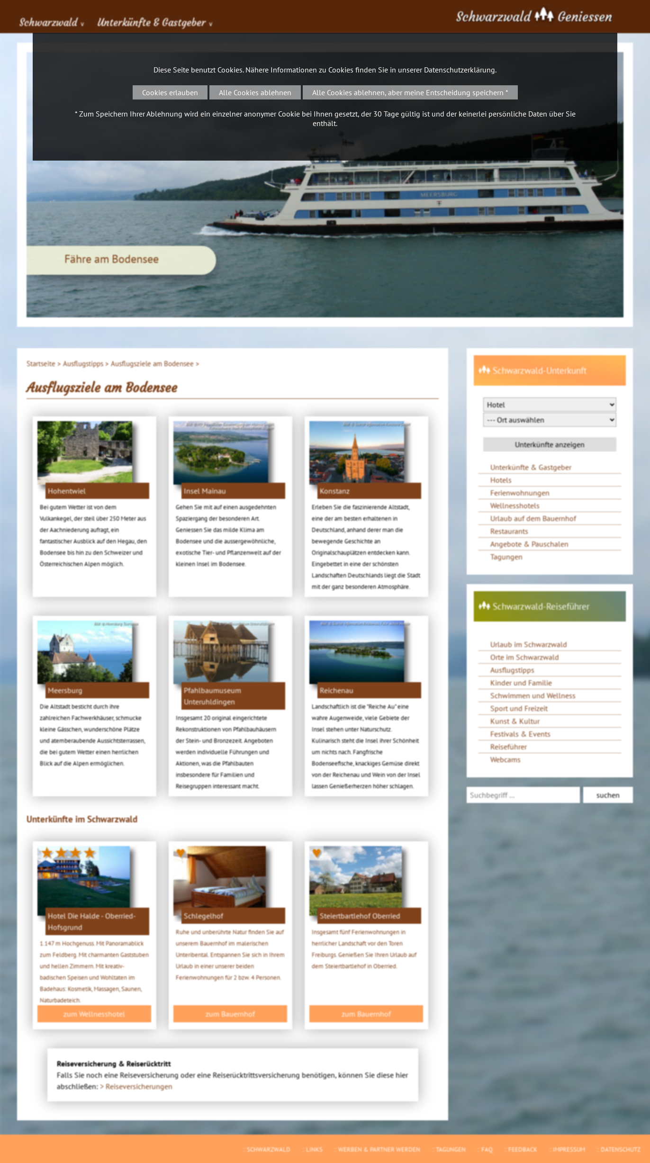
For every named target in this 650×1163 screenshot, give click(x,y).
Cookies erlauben (170, 92)
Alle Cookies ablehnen (255, 92)
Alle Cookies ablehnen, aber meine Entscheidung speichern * (410, 92)
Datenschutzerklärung (459, 69)
